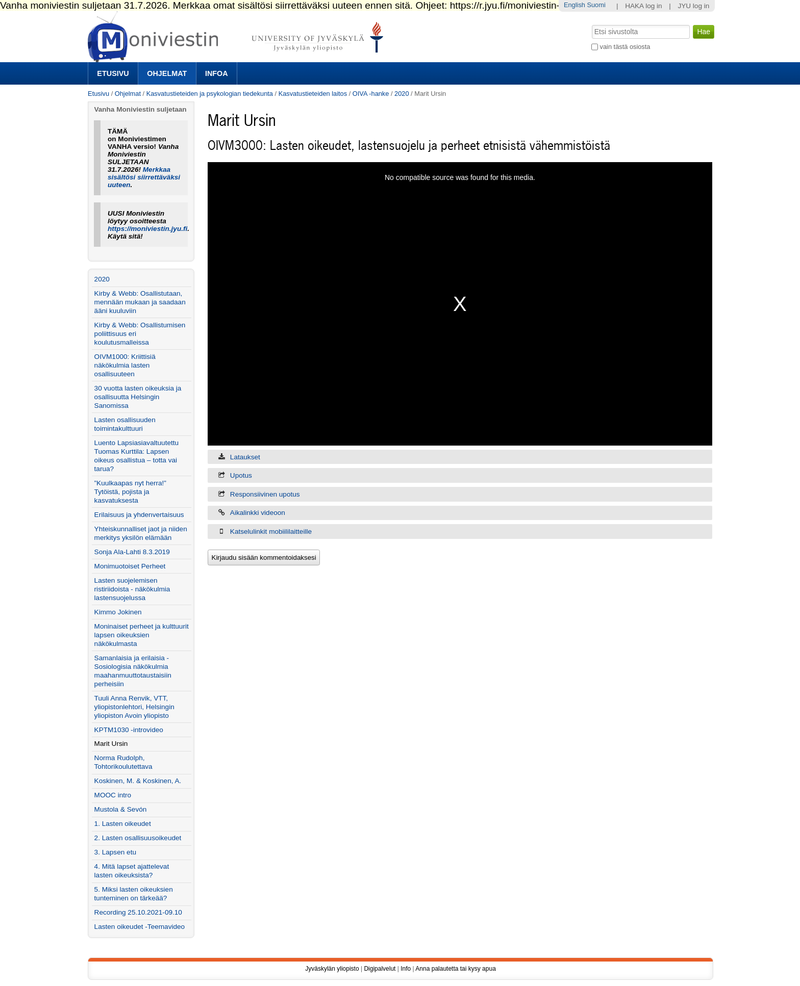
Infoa (216, 73)
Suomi (596, 5)
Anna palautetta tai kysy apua (455, 968)
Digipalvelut (379, 968)
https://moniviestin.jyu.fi (147, 228)
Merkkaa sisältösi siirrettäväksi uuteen (144, 177)
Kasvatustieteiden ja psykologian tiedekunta (209, 93)
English (574, 5)
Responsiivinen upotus (265, 494)
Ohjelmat (167, 73)
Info (406, 968)
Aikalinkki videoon (257, 512)
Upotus (241, 475)
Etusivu (113, 73)
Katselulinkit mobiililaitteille (271, 531)
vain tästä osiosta (625, 46)
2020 (401, 93)
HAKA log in (643, 6)
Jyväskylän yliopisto (332, 968)
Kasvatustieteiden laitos (313, 93)
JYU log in (693, 6)
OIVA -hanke (371, 93)
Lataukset (245, 457)
